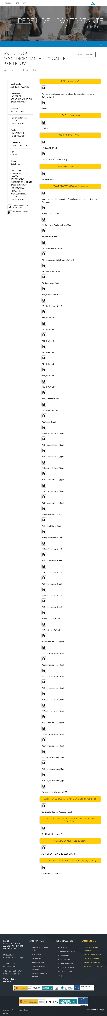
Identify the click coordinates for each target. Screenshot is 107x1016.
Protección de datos (66, 951)
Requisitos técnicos (66, 967)
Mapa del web (64, 959)
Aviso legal (62, 947)
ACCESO (8, 3)
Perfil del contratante (93, 966)
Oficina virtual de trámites (91, 948)
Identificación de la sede (40, 948)
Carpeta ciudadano (92, 958)
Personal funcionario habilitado (40, 974)
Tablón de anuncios (92, 962)
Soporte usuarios (65, 971)
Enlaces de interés (65, 963)
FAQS (60, 975)
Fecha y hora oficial (40, 958)
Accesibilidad (63, 955)
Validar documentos (92, 954)
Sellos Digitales (38, 962)
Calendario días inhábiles (38, 967)
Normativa (36, 954)
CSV (24, 3)
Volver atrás (84, 54)
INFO (17, 3)
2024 (15, 1010)
